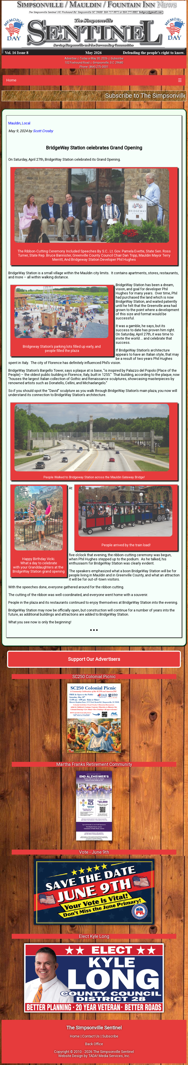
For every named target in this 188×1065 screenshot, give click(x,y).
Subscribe (117, 58)
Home (11, 80)
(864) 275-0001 (98, 66)
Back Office (94, 1044)
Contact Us (91, 1036)
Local (26, 123)
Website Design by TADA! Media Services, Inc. (94, 1056)
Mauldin (14, 123)
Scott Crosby (43, 131)
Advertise (71, 58)
